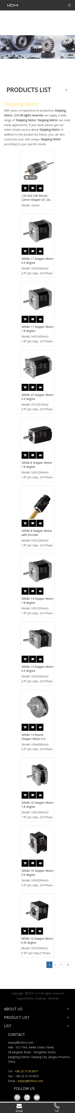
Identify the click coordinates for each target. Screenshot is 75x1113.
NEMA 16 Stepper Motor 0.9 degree (38, 873)
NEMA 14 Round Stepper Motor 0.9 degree (33, 737)
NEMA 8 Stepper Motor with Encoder (37, 533)
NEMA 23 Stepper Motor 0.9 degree (38, 397)
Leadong (40, 998)
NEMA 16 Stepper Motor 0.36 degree (37, 940)
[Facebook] (17, 1097)
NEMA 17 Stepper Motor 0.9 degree (38, 261)
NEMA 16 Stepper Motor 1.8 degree (38, 805)
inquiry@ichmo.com (20, 1042)
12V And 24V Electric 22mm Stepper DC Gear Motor (37, 198)
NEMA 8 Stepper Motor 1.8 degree (37, 465)
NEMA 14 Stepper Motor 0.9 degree (38, 669)
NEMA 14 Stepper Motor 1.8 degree (38, 601)
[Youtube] (37, 1097)
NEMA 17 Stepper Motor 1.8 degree (38, 329)
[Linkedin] (27, 1097)
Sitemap (53, 998)
